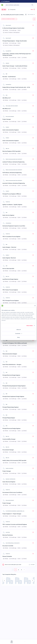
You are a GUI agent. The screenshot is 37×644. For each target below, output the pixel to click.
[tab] (4, 9)
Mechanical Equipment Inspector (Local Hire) (13, 225)
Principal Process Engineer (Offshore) (11, 193)
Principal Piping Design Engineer (10, 321)
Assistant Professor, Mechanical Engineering (13, 161)
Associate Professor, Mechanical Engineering (13, 183)
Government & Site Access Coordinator (12, 492)
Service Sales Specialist (8, 268)
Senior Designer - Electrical (9, 247)
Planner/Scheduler (7, 556)
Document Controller (7, 545)
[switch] (29, 564)
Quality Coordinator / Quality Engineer (12, 204)
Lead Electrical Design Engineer (10, 279)
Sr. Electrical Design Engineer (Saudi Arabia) (13, 28)
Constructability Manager (8, 439)
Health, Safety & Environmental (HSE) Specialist (14, 460)
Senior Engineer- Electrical (9, 257)
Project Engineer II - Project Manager (11, 513)
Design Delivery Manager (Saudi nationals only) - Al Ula (16, 87)
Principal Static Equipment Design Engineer (13, 396)
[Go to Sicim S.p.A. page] (27, 580)
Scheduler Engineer (7, 311)
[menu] (18, 641)
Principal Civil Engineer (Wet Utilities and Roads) (14, 343)
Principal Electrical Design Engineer (11, 332)
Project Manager (6, 119)
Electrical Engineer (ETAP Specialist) (11, 151)
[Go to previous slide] (4, 580)
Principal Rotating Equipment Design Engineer (14, 385)
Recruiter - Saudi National (9, 76)
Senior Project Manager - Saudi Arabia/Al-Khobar (14, 66)
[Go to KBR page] (3, 74)
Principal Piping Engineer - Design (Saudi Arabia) (14, 40)
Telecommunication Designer (9, 353)
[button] (18, 1)
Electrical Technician (7, 535)
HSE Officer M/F (6, 97)
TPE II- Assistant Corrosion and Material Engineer (14, 524)
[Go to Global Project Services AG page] (18, 580)
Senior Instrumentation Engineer (10, 129)
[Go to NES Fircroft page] (10, 580)
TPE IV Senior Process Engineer (10, 289)
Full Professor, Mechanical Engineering (12, 172)
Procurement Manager (8, 449)
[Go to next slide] (32, 580)
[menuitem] (5, 641)
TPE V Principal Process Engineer (10, 300)
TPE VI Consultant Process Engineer (11, 236)
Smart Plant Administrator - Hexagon (11, 364)
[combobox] (18, 5)
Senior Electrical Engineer (8, 481)
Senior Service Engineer (8, 215)
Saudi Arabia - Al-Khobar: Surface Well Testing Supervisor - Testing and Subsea (16, 54)
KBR (6, 244)
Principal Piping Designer (8, 417)
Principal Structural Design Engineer (11, 428)
